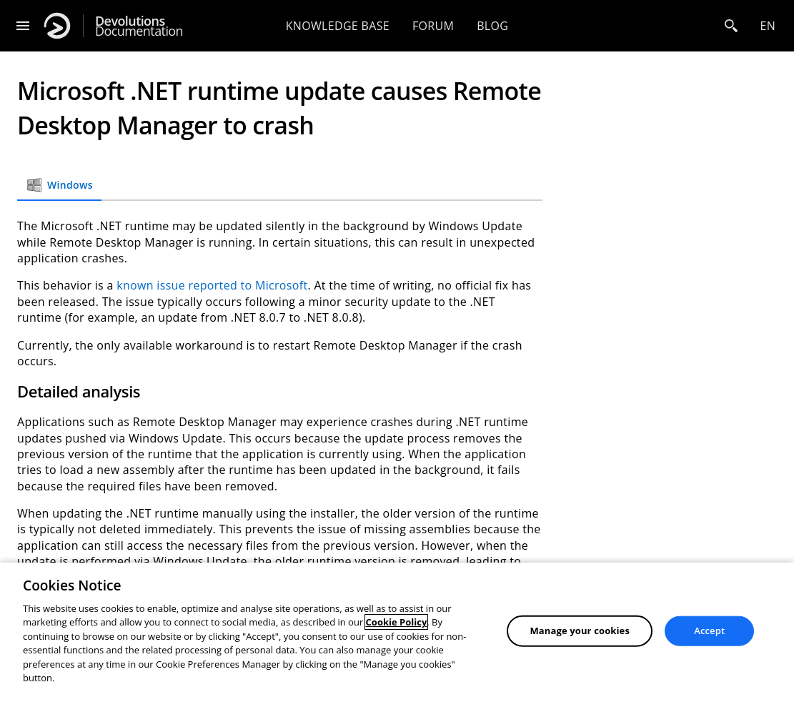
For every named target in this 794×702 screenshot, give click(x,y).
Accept (709, 630)
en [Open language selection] (767, 26)
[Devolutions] (57, 25)
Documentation (139, 26)
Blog (492, 26)
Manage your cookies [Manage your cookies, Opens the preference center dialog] (580, 630)
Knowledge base (337, 26)
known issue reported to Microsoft (211, 285)
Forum (433, 26)
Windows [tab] (59, 185)
